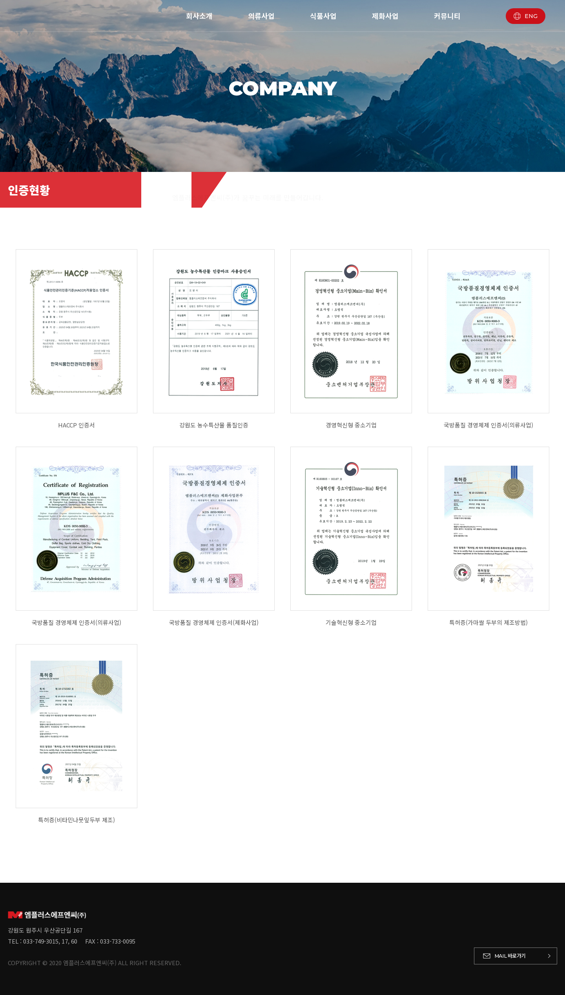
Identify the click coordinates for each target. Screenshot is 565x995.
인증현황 (308, 118)
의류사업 (261, 16)
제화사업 (385, 16)
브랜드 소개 (358, 118)
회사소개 (199, 16)
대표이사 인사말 (158, 118)
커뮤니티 (447, 16)
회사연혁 (215, 118)
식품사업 (323, 16)
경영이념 (261, 118)
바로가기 (510, 955)
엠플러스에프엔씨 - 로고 (69, 16)
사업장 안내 (413, 118)
